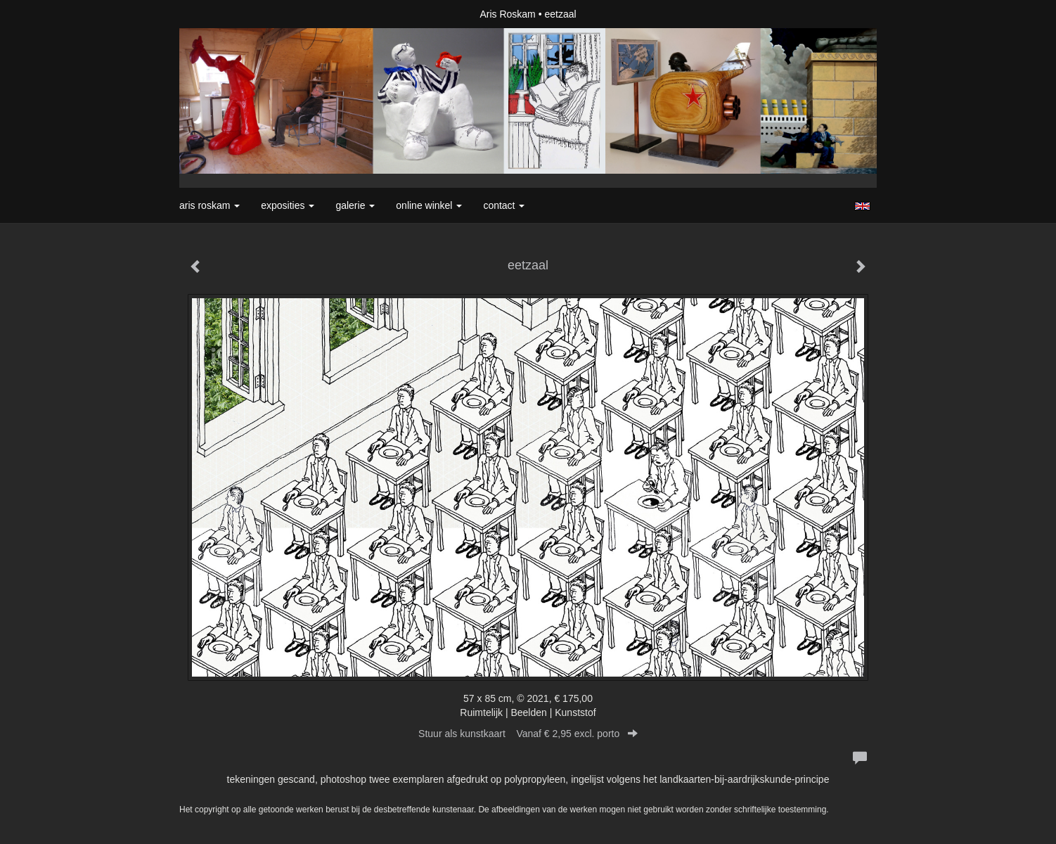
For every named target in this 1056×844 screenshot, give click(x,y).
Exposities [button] (287, 205)
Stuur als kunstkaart (528, 733)
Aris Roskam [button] (209, 205)
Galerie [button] (355, 205)
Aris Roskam (507, 14)
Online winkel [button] (429, 205)
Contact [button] (503, 205)
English (862, 206)
